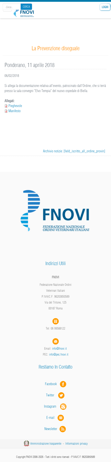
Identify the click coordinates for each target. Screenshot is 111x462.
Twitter (55, 395)
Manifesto (14, 111)
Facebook (52, 384)
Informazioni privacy (76, 443)
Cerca (26, 6)
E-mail (50, 417)
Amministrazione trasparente (45, 443)
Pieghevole (15, 105)
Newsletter (55, 429)
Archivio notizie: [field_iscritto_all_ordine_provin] (74, 151)
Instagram (55, 406)
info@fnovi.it (59, 348)
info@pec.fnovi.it (58, 354)
